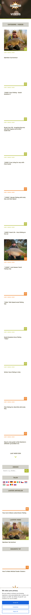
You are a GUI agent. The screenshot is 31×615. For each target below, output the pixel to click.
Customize (15, 607)
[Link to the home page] (15, 5)
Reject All (15, 611)
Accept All (15, 602)
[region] (15, 601)
